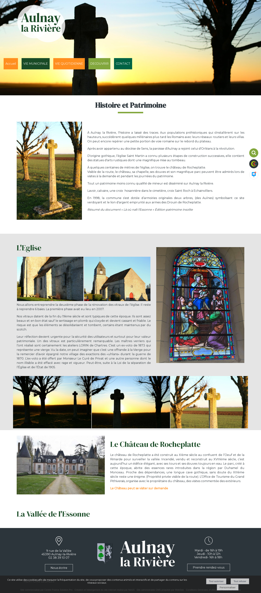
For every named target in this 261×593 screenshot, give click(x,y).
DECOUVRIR (99, 63)
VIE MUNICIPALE (35, 63)
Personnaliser (228, 587)
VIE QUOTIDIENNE (69, 63)
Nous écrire (59, 568)
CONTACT (123, 63)
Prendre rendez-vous (208, 567)
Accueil (10, 63)
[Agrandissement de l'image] (50, 300)
